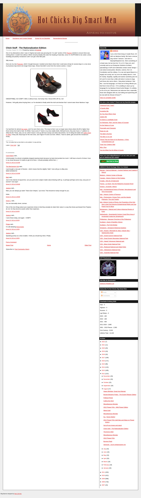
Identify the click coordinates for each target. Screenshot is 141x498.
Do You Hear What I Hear (108, 114)
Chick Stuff (13, 145)
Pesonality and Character (108, 128)
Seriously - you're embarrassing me (114, 444)
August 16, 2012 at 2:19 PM (12, 229)
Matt (7, 177)
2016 (103, 361)
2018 (103, 354)
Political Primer (108, 398)
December (106, 376)
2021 (103, 345)
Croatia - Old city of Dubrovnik (109, 181)
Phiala (8, 224)
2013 (103, 370)
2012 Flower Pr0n (109, 438)
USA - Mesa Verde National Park (110, 244)
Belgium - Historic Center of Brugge (111, 175)
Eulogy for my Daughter (42, 38)
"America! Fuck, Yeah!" (107, 105)
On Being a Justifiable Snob (108, 119)
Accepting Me (104, 111)
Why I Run (103, 147)
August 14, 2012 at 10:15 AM (13, 162)
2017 (103, 357)
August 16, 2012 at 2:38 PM (12, 238)
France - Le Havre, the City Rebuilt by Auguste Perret (116, 184)
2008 (103, 482)
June (105, 452)
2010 (103, 475)
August (105, 389)
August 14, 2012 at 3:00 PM (12, 211)
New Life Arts (17, 493)
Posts (103, 292)
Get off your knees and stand (112, 425)
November (106, 379)
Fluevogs (20, 64)
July (104, 449)
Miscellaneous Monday (110, 404)
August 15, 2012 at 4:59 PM (12, 220)
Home (7, 38)
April (104, 458)
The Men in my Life (106, 137)
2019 (103, 351)
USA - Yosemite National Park (109, 252)
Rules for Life (104, 131)
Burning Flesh (107, 441)
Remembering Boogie (60, 38)
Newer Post (9, 245)
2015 (103, 364)
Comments (105, 296)
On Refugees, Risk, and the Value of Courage (114, 122)
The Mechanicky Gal (12, 166)
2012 (103, 373)
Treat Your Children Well (107, 144)
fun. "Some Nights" (109, 417)
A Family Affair (104, 108)
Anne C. (8, 201)
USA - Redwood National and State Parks (113, 247)
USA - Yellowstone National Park (110, 250)
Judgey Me (103, 117)
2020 (103, 348)
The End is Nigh (108, 432)
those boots (20, 227)
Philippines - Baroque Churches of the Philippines (115, 219)
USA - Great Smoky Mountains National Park (114, 238)
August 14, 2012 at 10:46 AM (13, 184)
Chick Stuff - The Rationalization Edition (26, 48)
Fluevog (69, 53)
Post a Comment (11, 242)
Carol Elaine (10, 156)
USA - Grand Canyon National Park (111, 235)
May (104, 455)
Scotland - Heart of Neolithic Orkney (111, 222)
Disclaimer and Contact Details (22, 38)
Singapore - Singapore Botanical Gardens (113, 228)
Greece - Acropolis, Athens (108, 186)
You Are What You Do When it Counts (112, 150)
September (106, 385)
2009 (103, 478)
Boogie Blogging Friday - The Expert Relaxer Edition (119, 394)
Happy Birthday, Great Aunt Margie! (114, 391)
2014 (103, 367)
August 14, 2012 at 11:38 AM (13, 196)
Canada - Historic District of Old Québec (112, 178)
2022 (103, 341)
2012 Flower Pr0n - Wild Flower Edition (115, 407)
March (105, 461)
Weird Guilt (106, 410)
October (106, 382)
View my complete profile (108, 98)
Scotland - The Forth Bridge (108, 225)
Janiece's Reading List (107, 283)
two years (24, 129)
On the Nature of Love (107, 125)
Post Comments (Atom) (22, 249)
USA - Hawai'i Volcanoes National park (112, 241)
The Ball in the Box (106, 134)
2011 (103, 472)
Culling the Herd (108, 401)
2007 (103, 485)
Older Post (88, 245)
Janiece (8, 188)
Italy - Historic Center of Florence (110, 194)
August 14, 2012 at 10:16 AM (13, 173)
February (106, 465)
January (106, 468)
